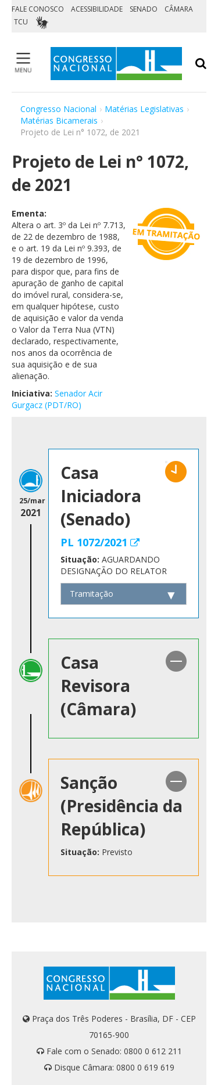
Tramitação (91, 593)
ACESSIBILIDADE (97, 9)
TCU (21, 22)
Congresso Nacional (58, 108)
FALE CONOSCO (38, 9)
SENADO (144, 9)
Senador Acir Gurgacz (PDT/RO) (57, 399)
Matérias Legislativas (144, 108)
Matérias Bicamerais (59, 120)
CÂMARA (179, 9)
